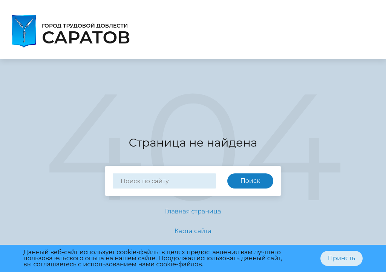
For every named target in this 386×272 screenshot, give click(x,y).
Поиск (250, 180)
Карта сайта (193, 231)
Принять (341, 258)
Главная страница (193, 211)
